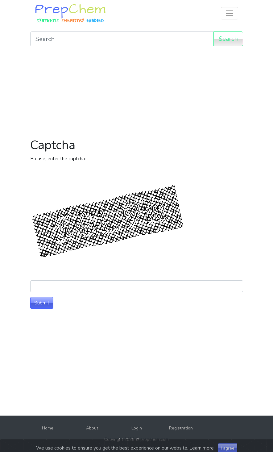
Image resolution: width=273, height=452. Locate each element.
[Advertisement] (136, 94)
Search (228, 39)
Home (47, 428)
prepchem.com (154, 439)
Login (136, 428)
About (92, 428)
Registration (181, 428)
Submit (41, 302)
